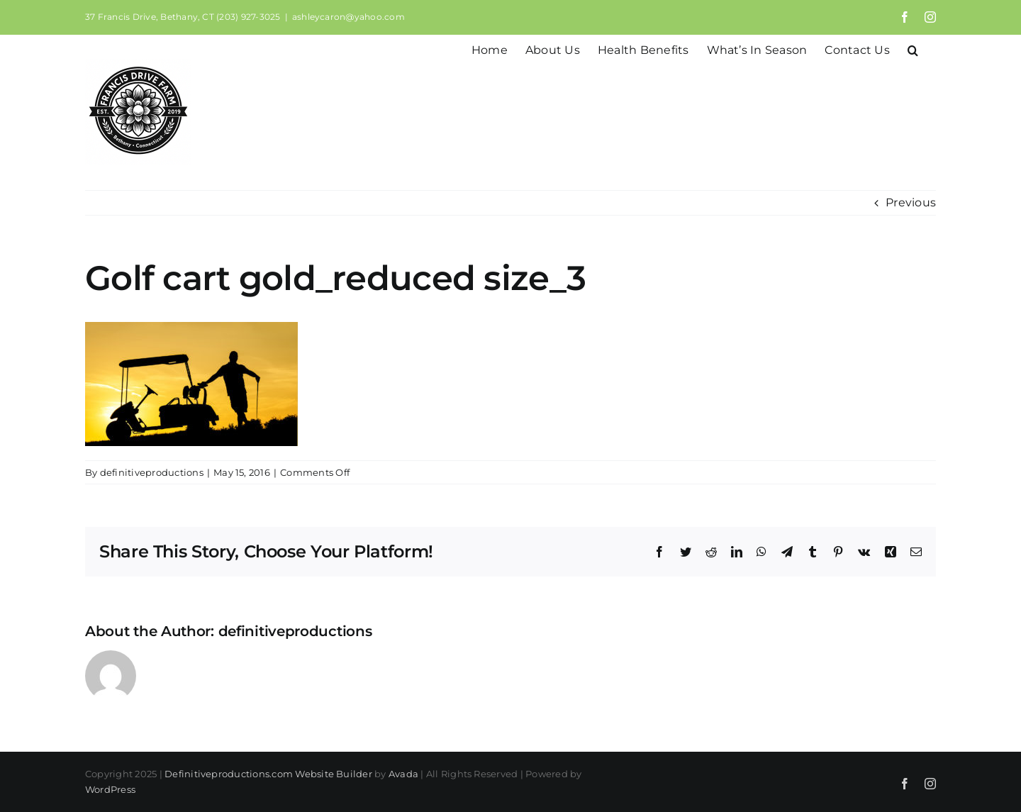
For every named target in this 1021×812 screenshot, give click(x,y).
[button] (913, 49)
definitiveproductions (151, 472)
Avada (403, 773)
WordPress (110, 789)
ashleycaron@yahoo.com (348, 16)
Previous (911, 202)
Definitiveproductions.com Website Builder (268, 773)
